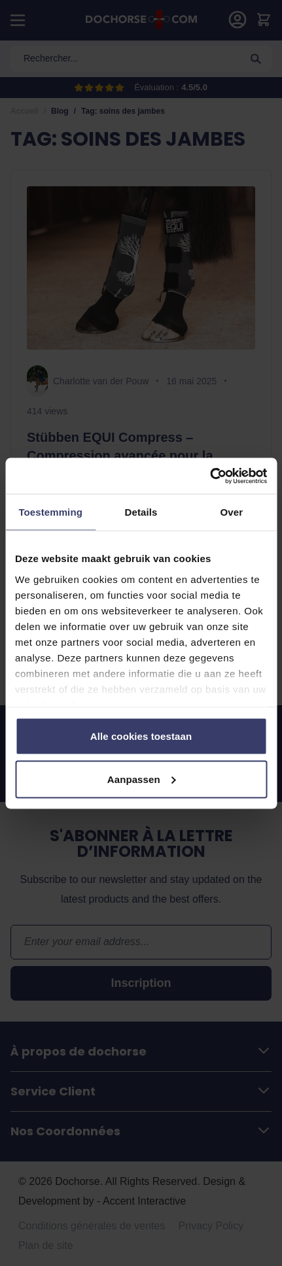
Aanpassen (141, 778)
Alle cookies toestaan (141, 736)
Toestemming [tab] (50, 512)
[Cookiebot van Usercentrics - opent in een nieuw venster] (209, 475)
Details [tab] (141, 512)
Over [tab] (231, 512)
